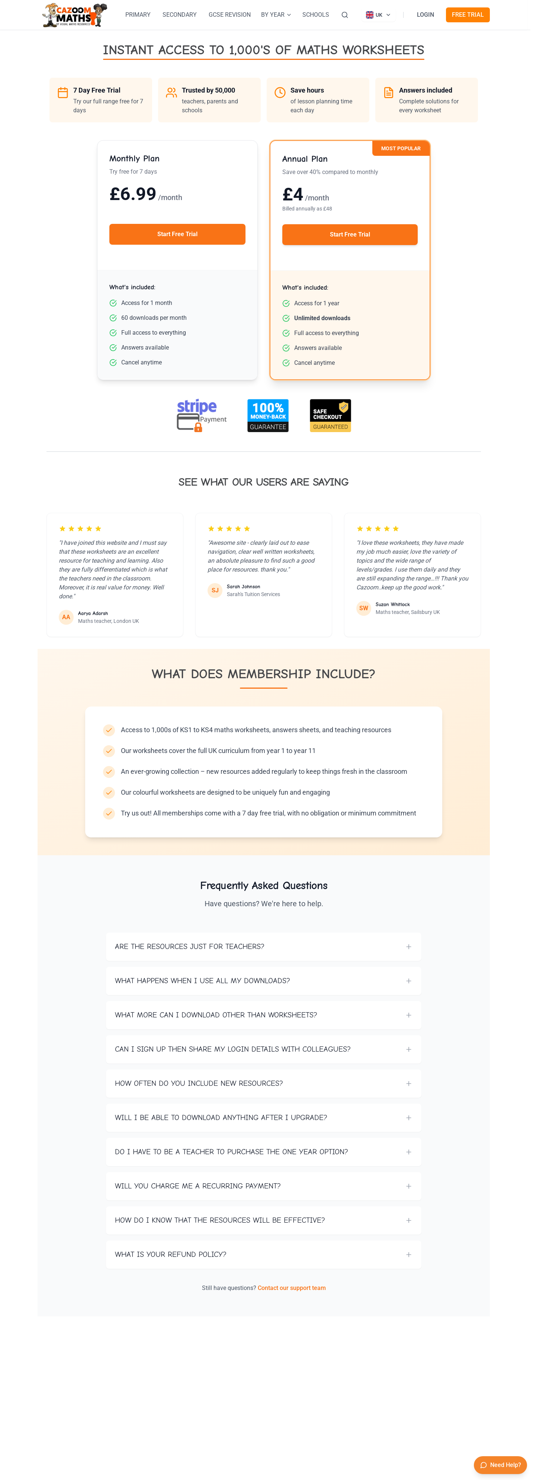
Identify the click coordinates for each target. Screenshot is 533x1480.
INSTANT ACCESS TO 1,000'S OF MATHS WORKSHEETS (263, 50)
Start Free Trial (177, 234)
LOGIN (425, 14)
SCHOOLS (315, 14)
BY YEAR (276, 14)
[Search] (345, 15)
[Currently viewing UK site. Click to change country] (379, 15)
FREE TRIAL (468, 14)
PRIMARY (138, 14)
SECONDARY (180, 14)
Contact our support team (292, 1287)
